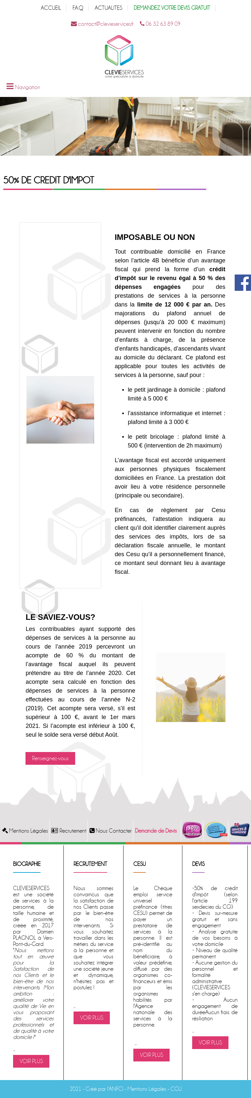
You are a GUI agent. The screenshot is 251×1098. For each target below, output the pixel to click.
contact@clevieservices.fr (102, 24)
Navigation (27, 87)
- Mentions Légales (144, 1089)
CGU (176, 1089)
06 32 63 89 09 (160, 24)
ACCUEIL (51, 8)
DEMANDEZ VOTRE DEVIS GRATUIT (172, 8)
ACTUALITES (108, 8)
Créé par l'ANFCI (104, 1089)
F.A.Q (78, 8)
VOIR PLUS (31, 1061)
